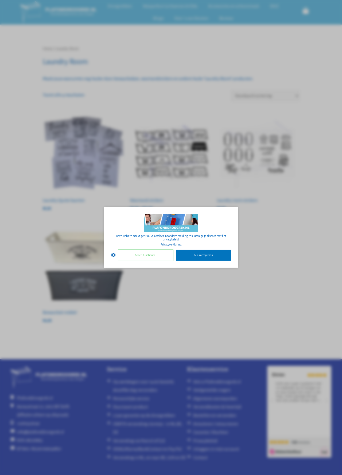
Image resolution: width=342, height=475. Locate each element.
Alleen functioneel (145, 255)
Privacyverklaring (171, 244)
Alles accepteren (203, 255)
